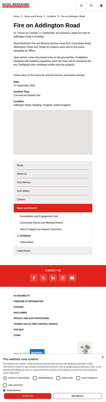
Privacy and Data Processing (31, 318)
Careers (21, 199)
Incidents (51, 16)
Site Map (19, 329)
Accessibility (22, 295)
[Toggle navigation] (81, 5)
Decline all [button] (78, 396)
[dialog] (53, 378)
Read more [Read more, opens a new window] (14, 373)
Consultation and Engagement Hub (39, 216)
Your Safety (23, 191)
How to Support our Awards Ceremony (41, 229)
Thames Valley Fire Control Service (36, 324)
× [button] (102, 357)
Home (17, 16)
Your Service (24, 182)
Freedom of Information (28, 301)
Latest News (26, 242)
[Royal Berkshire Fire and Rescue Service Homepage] (15, 5)
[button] (91, 5)
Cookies (19, 307)
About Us (22, 174)
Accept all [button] (27, 396)
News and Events (33, 16)
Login (17, 335)
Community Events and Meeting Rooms (41, 222)
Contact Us (53, 270)
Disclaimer (20, 312)
